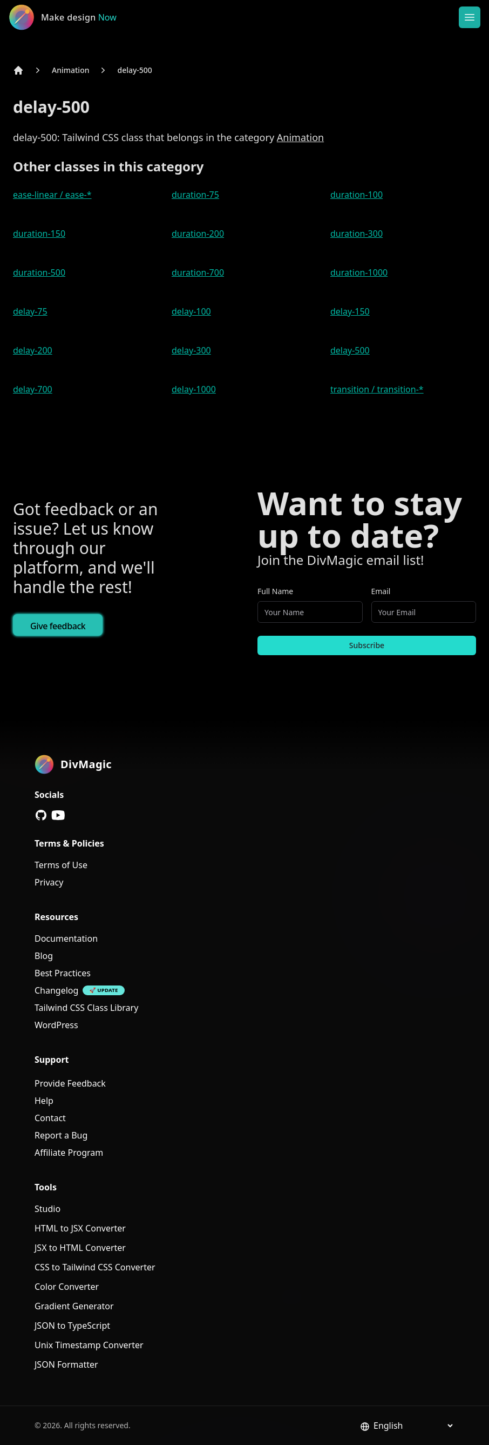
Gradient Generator (74, 1306)
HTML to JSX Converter (80, 1228)
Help (44, 1101)
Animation (70, 70)
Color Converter (67, 1287)
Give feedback (57, 626)
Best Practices (63, 973)
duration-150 (39, 233)
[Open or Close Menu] (469, 17)
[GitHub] (41, 815)
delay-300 (191, 350)
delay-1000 (194, 389)
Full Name (275, 591)
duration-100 (356, 195)
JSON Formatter (66, 1364)
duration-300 (356, 233)
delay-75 (30, 311)
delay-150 (350, 311)
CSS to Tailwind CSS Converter (95, 1267)
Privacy (49, 882)
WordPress (56, 1025)
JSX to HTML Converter (80, 1248)
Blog (44, 956)
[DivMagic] (74, 17)
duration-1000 (359, 272)
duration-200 (198, 233)
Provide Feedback (70, 1083)
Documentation (66, 938)
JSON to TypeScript (72, 1325)
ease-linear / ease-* (52, 195)
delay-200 (32, 350)
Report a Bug (61, 1135)
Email (381, 591)
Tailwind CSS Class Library (86, 1008)
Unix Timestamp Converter (89, 1345)
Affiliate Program (69, 1152)
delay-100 (191, 311)
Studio (47, 1209)
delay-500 (134, 70)
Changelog (56, 990)
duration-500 (39, 272)
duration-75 (195, 195)
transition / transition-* (377, 389)
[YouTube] (58, 815)
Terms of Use (61, 865)
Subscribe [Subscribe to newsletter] (366, 645)
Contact (50, 1118)
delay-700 (32, 389)
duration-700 (198, 272)
